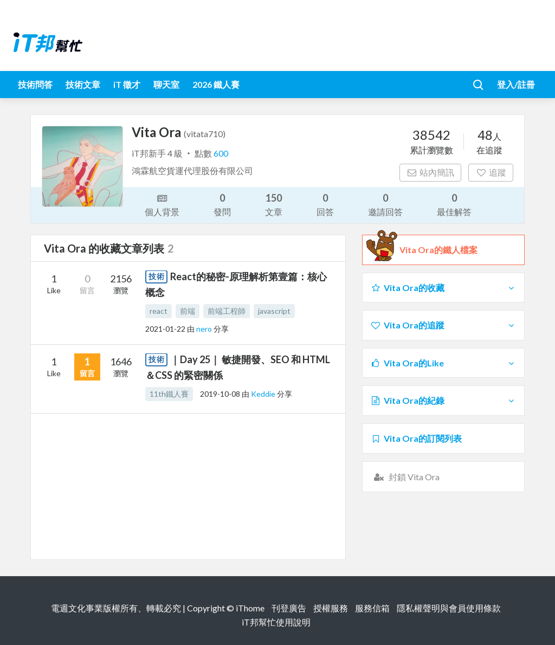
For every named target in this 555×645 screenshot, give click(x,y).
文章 (273, 204)
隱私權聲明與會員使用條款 (449, 608)
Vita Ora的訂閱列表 (416, 438)
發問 (222, 204)
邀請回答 (385, 204)
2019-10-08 (220, 393)
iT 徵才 (126, 84)
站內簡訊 (430, 172)
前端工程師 (227, 310)
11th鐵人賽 (169, 393)
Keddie (264, 393)
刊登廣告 (289, 608)
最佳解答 (454, 204)
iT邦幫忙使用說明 (276, 622)
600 (221, 153)
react (158, 310)
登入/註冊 (516, 84)
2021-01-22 (165, 328)
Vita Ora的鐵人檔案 (438, 250)
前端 (187, 310)
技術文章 (83, 84)
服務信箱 (372, 608)
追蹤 (490, 172)
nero (205, 328)
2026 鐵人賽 (216, 84)
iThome (250, 608)
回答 (325, 204)
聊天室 (166, 84)
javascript (274, 310)
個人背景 (162, 204)
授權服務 (330, 608)
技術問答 (35, 84)
